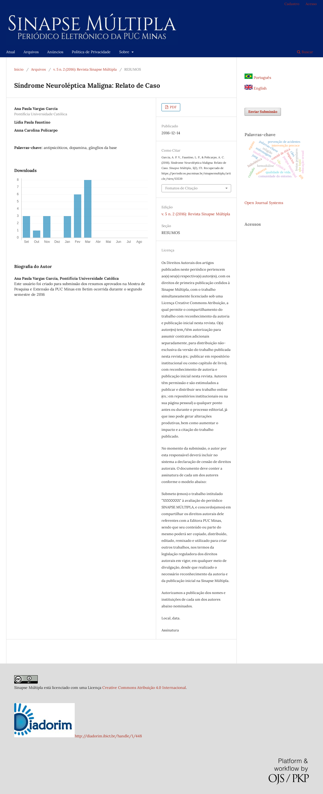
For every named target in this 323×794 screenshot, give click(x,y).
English (255, 88)
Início (19, 69)
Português (258, 77)
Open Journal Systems (264, 202)
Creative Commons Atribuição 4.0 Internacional (144, 687)
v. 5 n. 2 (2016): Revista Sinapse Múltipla (85, 69)
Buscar (305, 51)
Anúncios (55, 51)
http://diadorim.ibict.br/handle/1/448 (108, 736)
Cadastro (291, 4)
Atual (10, 51)
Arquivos (31, 51)
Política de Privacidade (91, 51)
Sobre (124, 51)
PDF (172, 107)
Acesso (311, 4)
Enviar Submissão (262, 111)
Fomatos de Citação (181, 188)
